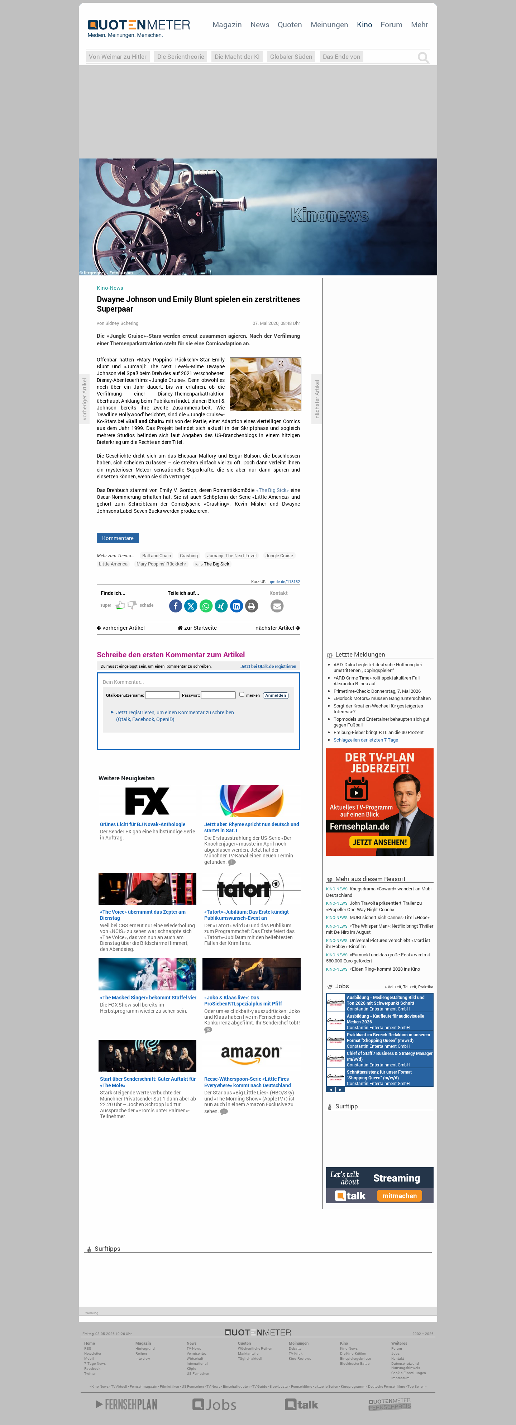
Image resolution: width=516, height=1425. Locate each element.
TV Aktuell (119, 1386)
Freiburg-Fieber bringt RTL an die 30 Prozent (379, 732)
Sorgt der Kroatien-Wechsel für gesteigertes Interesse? (378, 708)
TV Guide (259, 1386)
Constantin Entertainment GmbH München (376, 1003)
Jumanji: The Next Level (232, 555)
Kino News (100, 1386)
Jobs (395, 1353)
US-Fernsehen (198, 1373)
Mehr (419, 24)
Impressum (400, 1378)
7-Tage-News (95, 1363)
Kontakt (397, 1358)
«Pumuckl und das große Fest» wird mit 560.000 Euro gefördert (378, 958)
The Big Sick (212, 564)
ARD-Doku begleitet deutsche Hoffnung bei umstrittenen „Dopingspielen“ (378, 667)
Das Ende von (341, 56)
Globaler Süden (291, 56)
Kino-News (349, 1348)
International (197, 1363)
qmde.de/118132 (285, 581)
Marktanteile (248, 1353)
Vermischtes (196, 1353)
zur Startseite (197, 627)
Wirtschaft (195, 1358)
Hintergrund (145, 1348)
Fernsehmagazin (143, 1386)
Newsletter (92, 1353)
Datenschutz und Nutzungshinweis (405, 1365)
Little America (113, 564)
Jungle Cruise (279, 555)
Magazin (227, 24)
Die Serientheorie (180, 56)
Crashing (189, 555)
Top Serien (416, 1386)
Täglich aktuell (250, 1358)
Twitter (89, 1373)
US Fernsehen (193, 1386)
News (259, 24)
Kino (364, 24)
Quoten (290, 24)
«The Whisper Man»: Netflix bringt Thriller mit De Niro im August (379, 929)
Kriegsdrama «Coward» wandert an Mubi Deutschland (378, 891)
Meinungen (329, 24)
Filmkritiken (169, 1386)
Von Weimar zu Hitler (118, 56)
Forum (391, 24)
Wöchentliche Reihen (255, 1348)
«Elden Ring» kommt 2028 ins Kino (373, 969)
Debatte (295, 1348)
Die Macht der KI (237, 56)
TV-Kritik (295, 1353)
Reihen (141, 1353)
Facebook (92, 1368)
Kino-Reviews (300, 1358)
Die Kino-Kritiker (353, 1353)
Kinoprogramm (353, 1386)
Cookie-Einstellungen (408, 1372)
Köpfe (191, 1368)
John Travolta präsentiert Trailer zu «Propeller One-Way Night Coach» (374, 906)
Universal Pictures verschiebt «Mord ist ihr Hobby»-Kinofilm (378, 943)
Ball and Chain (156, 555)
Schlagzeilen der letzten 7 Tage (366, 740)
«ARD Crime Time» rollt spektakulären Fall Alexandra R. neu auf (377, 680)
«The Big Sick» (272, 490)
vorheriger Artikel (121, 627)
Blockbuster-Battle (354, 1363)
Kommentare (118, 537)
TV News (213, 1386)
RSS (87, 1348)
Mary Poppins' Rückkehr (161, 564)
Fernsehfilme (301, 1386)
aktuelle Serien (326, 1386)
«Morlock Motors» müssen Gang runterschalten (382, 698)
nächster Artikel (277, 627)
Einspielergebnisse (355, 1358)
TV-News (194, 1348)
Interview (142, 1358)
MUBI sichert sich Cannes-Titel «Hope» (378, 917)
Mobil (89, 1358)
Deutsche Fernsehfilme (386, 1386)
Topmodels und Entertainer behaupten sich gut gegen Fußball (382, 722)
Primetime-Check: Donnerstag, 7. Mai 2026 (377, 691)
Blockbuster (278, 1386)
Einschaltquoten (236, 1386)
